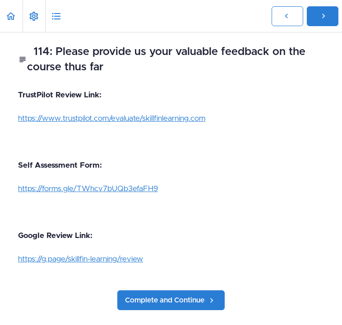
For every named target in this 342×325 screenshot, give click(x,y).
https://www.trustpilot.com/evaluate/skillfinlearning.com (111, 118)
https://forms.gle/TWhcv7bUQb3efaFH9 (88, 188)
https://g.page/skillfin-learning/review (80, 259)
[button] (11, 16)
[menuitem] (34, 16)
